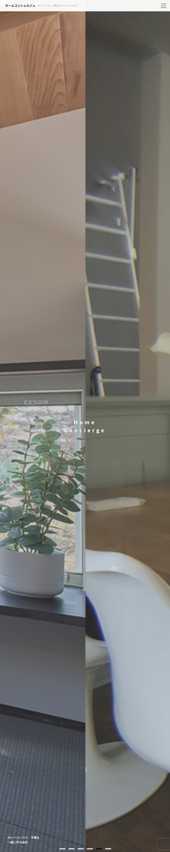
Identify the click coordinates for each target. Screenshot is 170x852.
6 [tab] (108, 848)
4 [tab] (90, 848)
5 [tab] (99, 848)
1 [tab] (62, 848)
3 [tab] (81, 848)
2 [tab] (71, 848)
